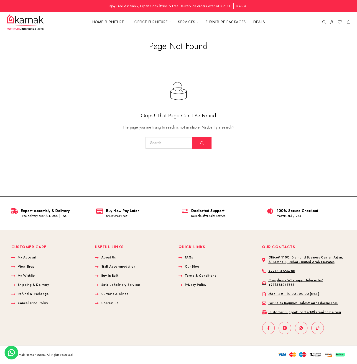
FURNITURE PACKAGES (226, 22)
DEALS (259, 22)
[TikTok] (317, 328)
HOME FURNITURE (108, 22)
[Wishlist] (340, 22)
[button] (11, 352)
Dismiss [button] (241, 6)
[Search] (324, 22)
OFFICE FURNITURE (151, 22)
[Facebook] (268, 328)
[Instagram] (285, 328)
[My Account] (332, 22)
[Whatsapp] (301, 328)
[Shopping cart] (348, 22)
